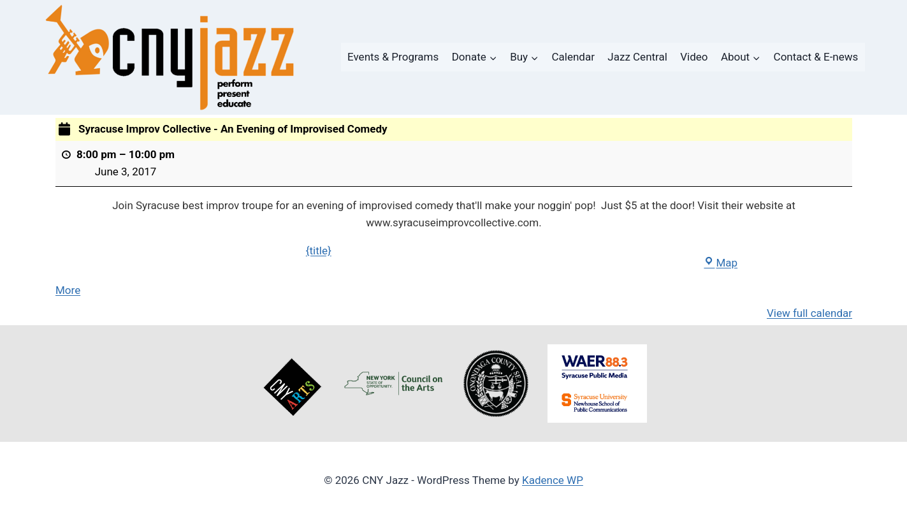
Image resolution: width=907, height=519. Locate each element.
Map (720, 262)
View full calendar (809, 313)
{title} (318, 250)
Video (693, 56)
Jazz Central (637, 56)
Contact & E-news (816, 56)
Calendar (573, 56)
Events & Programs (393, 56)
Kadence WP (552, 480)
